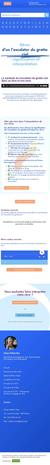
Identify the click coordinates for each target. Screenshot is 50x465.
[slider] (22, 85)
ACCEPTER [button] (16, 461)
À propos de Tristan (11, 387)
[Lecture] (4, 86)
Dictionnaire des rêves (12, 371)
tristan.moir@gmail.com (18, 421)
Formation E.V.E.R (11, 383)
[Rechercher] (46, 15)
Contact (7, 402)
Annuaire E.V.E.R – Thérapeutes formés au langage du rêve (16, 392)
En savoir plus (7, 461)
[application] (25, 86)
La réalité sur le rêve (12, 379)
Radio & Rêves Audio (12, 375)
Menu (7, 3)
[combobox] (22, 15)
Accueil (7, 367)
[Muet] (41, 86)
